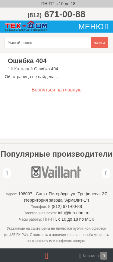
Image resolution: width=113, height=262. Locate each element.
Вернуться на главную (56, 89)
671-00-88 (57, 14)
